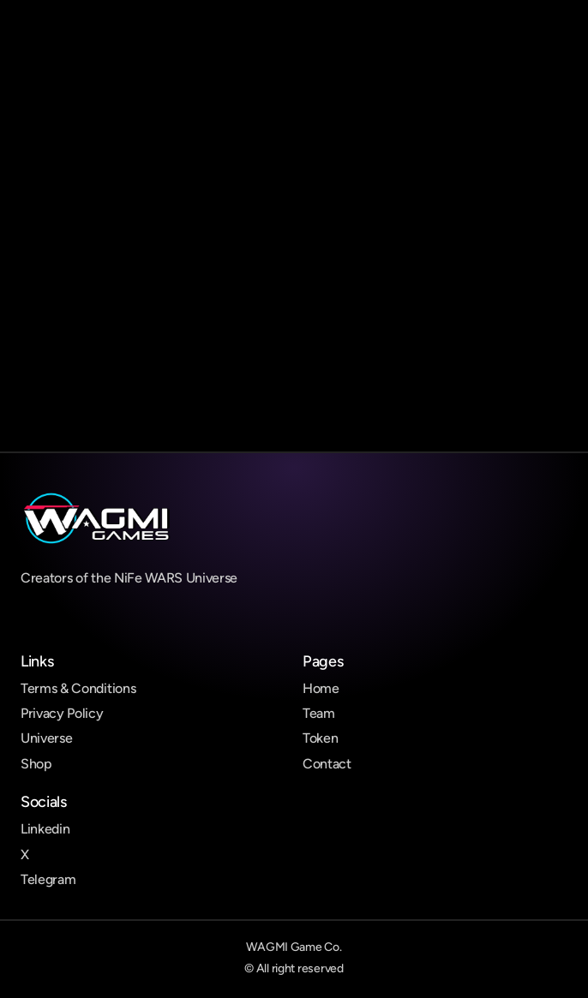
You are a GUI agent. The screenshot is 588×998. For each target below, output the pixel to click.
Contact (327, 764)
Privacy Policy (62, 713)
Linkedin (45, 829)
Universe (46, 738)
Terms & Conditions (78, 688)
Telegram (48, 879)
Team (319, 713)
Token (320, 738)
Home (321, 688)
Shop (36, 764)
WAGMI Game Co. (293, 947)
